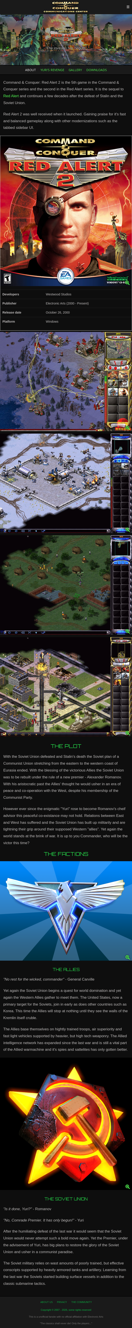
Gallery (75, 70)
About (30, 70)
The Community (81, 1302)
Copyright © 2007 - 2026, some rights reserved (66, 1310)
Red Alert (11, 96)
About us (46, 1302)
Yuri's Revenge (52, 70)
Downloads (96, 70)
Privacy (62, 1302)
